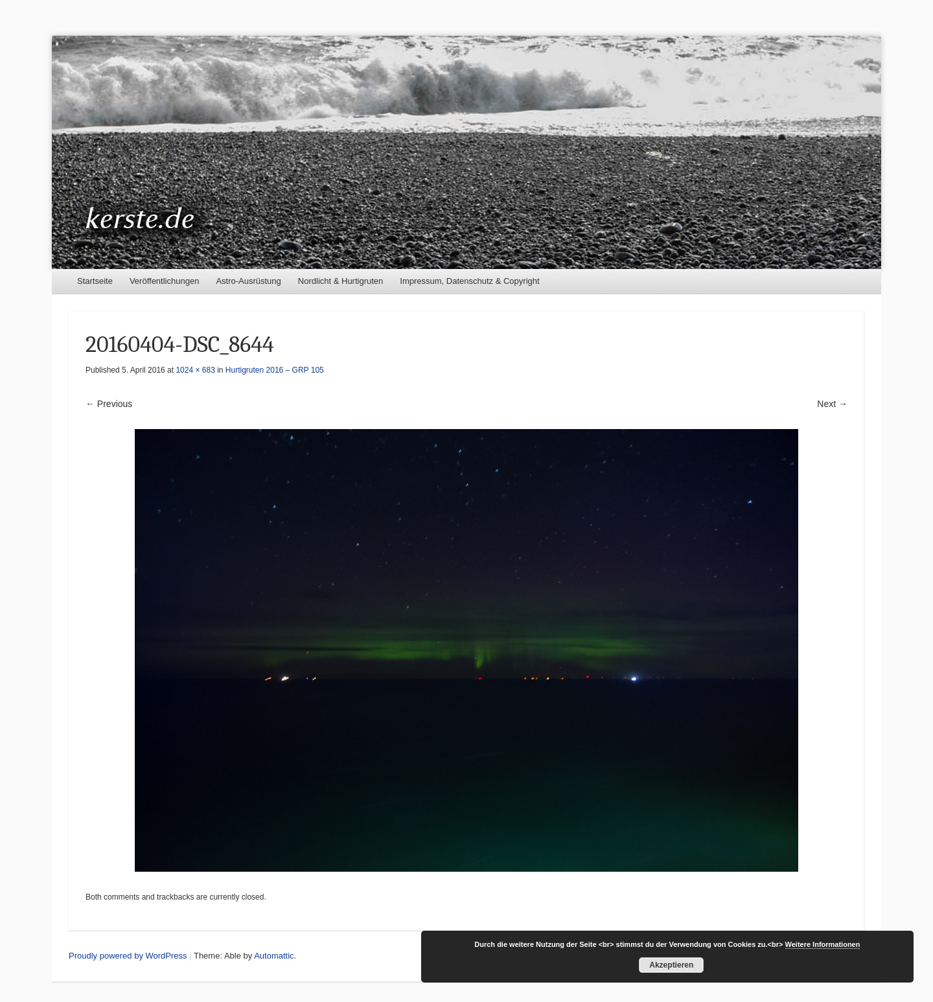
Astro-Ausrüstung (248, 281)
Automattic (274, 956)
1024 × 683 (195, 370)
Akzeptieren (671, 965)
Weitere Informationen (822, 944)
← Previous (109, 404)
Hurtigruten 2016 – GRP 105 (274, 370)
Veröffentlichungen (164, 281)
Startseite (95, 281)
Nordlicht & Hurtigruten (341, 281)
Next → (832, 404)
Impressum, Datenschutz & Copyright (469, 281)
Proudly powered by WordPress (128, 956)
